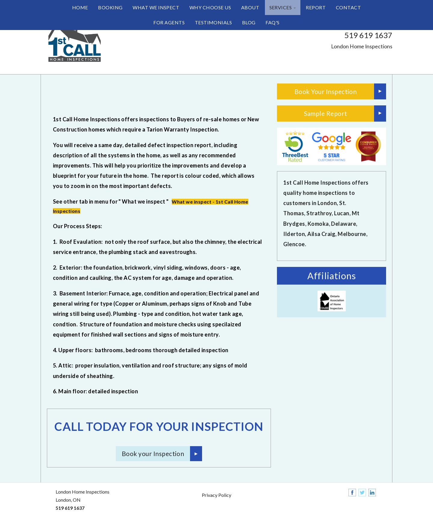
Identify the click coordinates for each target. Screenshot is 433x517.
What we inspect (156, 7)
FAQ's (272, 22)
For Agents (169, 22)
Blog (249, 22)
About (250, 7)
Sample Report (325, 113)
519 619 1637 (368, 35)
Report (316, 7)
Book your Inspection (153, 453)
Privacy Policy (216, 495)
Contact (348, 7)
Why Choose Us (210, 7)
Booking (110, 7)
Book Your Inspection (325, 91)
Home (80, 7)
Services (282, 7)
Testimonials (213, 22)
